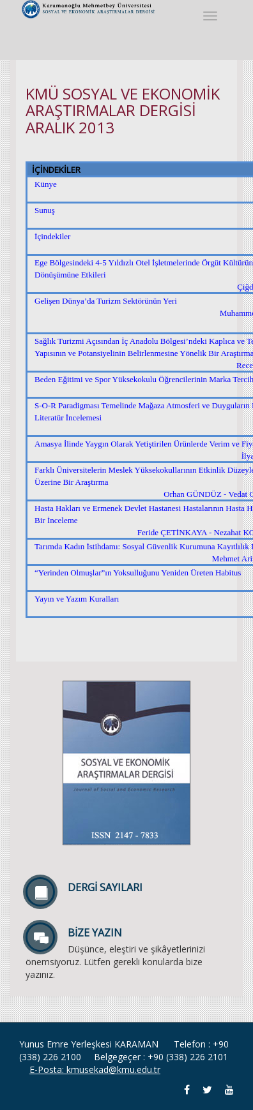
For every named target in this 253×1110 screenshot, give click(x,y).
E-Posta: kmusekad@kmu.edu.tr (94, 1069)
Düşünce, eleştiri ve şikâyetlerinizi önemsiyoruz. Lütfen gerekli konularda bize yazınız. (126, 951)
